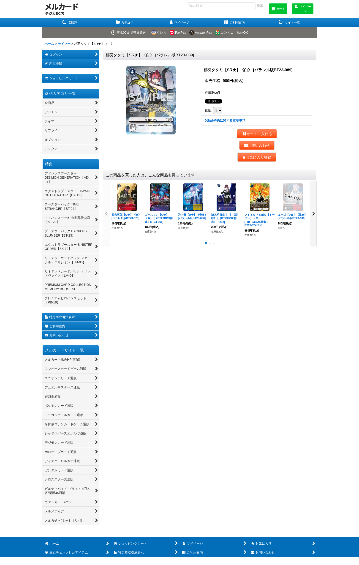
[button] (289, 22)
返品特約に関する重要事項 (225, 120)
